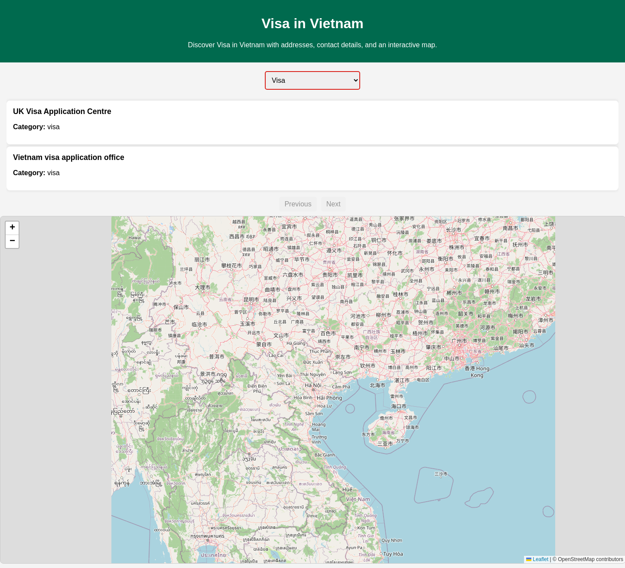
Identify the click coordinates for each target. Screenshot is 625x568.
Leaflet (537, 559)
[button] (12, 228)
